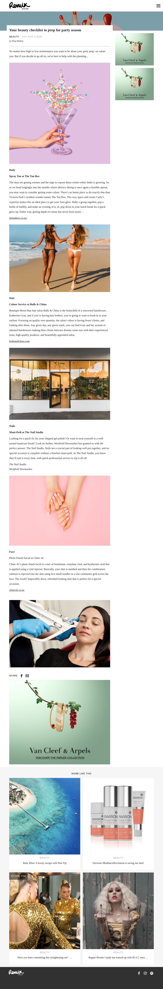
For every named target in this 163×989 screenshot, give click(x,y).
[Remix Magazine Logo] (19, 5)
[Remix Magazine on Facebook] (139, 973)
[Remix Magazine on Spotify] (151, 973)
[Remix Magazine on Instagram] (145, 973)
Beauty (14, 36)
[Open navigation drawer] (158, 6)
